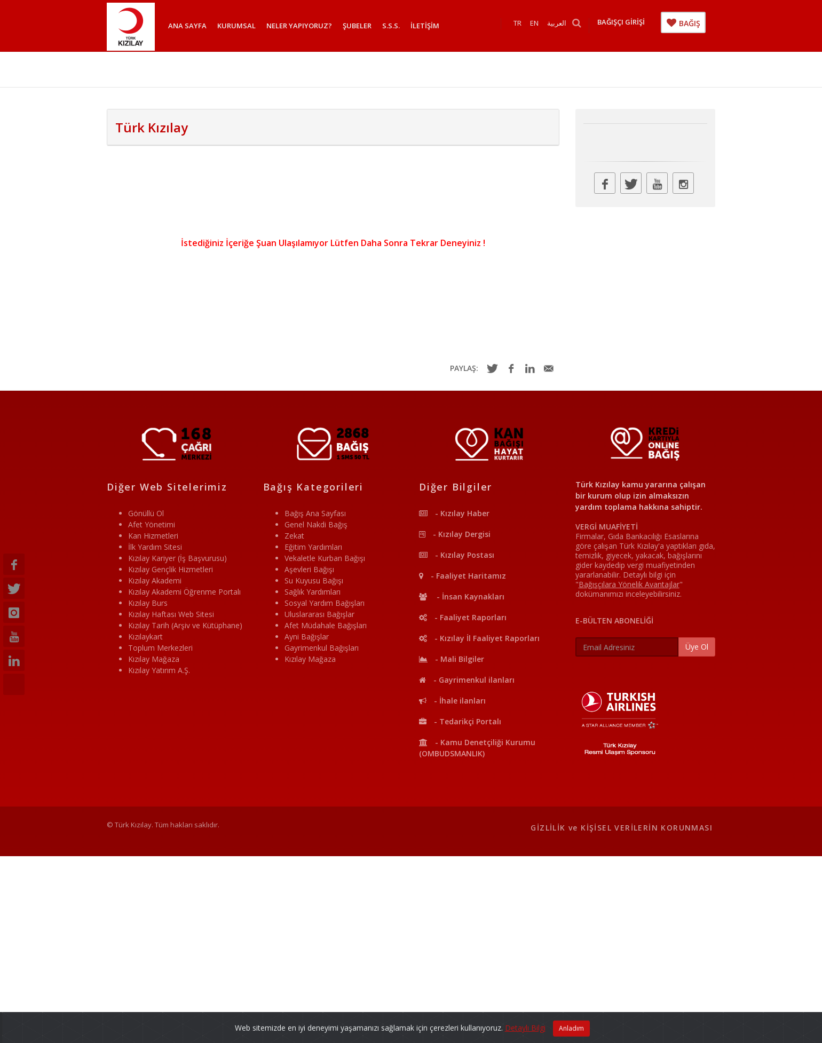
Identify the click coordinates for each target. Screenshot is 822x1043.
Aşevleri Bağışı (309, 569)
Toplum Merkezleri (160, 648)
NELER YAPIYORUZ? (299, 25)
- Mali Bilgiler (451, 659)
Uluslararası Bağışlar (319, 614)
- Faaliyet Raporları (463, 617)
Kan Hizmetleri (153, 536)
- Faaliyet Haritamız (462, 576)
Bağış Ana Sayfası (315, 513)
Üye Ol (696, 647)
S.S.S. (391, 25)
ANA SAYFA (187, 25)
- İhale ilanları (452, 701)
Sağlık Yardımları (312, 592)
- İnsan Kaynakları (461, 596)
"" (629, 584)
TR (521, 25)
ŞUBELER (357, 25)
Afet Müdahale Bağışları (325, 625)
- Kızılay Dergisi (455, 534)
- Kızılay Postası (456, 555)
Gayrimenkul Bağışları (321, 648)
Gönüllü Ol (146, 513)
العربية (560, 25)
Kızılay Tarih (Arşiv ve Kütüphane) (185, 625)
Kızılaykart (145, 636)
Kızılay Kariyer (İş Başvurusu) (177, 558)
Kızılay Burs (148, 603)
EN (537, 25)
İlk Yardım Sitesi (155, 547)
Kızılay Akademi (154, 580)
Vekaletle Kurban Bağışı (324, 558)
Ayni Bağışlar (306, 636)
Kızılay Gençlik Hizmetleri (170, 569)
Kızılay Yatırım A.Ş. (159, 670)
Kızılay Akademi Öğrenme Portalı (184, 592)
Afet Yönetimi (151, 524)
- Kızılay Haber (454, 513)
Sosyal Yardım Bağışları (324, 603)
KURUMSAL (236, 25)
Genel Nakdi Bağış (315, 524)
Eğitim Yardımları (313, 547)
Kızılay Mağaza (153, 659)
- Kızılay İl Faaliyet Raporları (479, 638)
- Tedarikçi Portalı (460, 721)
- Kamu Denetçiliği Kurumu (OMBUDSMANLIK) (477, 747)
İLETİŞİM (424, 25)
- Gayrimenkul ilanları (467, 680)
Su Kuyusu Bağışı (313, 580)
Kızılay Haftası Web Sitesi (171, 614)
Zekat (294, 536)
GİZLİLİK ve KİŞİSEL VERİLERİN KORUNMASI (622, 828)
